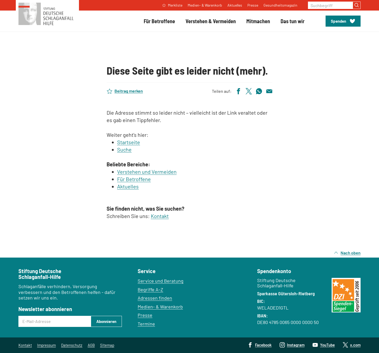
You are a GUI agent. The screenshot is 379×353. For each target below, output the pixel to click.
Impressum (46, 345)
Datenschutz (71, 345)
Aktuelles (128, 186)
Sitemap (107, 345)
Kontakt (160, 216)
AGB (91, 345)
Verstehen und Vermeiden (147, 171)
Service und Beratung (160, 281)
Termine (146, 324)
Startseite (128, 142)
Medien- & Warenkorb (160, 307)
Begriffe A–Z (150, 289)
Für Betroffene (134, 179)
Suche (124, 149)
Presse (145, 315)
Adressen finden (155, 298)
